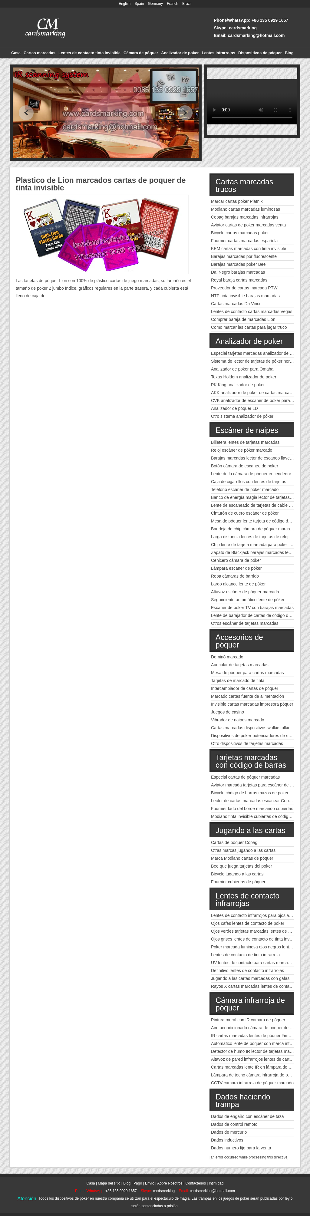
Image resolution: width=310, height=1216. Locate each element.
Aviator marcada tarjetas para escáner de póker (255, 785)
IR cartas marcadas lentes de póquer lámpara (254, 1035)
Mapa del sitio (109, 1183)
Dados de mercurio (229, 1132)
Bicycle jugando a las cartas (237, 874)
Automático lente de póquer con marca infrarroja (256, 1043)
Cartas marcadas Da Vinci (235, 303)
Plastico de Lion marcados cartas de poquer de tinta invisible (101, 184)
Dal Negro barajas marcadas (238, 272)
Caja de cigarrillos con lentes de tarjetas (248, 481)
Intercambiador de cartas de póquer (244, 688)
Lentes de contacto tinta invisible (89, 53)
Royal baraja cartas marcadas (239, 280)
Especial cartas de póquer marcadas (245, 777)
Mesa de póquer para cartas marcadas (247, 672)
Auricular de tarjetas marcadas (240, 664)
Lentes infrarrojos (218, 53)
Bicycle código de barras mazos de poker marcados (259, 792)
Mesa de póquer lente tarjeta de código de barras (257, 521)
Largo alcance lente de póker (238, 584)
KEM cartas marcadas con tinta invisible (248, 248)
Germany (155, 4)
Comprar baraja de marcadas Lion (243, 319)
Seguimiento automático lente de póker (248, 599)
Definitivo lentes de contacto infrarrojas (247, 970)
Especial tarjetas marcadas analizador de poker (255, 353)
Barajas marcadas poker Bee (238, 264)
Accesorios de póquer (239, 641)
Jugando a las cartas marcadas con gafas (250, 978)
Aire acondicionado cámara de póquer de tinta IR (257, 1027)
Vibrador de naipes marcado (237, 719)
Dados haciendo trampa (243, 1100)
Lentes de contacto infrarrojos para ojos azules (255, 915)
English (124, 4)
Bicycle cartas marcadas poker (240, 232)
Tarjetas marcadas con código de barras (251, 761)
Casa (16, 53)
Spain (139, 4)
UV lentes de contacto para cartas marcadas (253, 962)
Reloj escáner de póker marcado (241, 450)
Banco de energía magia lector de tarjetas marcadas (260, 497)
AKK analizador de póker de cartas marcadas (253, 392)
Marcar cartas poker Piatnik (236, 201)
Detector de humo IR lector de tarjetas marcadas (256, 1051)
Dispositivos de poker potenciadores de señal (253, 735)
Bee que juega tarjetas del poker (241, 866)
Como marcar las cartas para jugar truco (249, 327)
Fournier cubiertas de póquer (238, 881)
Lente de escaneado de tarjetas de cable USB (254, 505)
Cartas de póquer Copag (234, 842)
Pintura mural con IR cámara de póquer (248, 1019)
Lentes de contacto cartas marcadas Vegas (251, 311)
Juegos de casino (227, 712)
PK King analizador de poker (238, 384)
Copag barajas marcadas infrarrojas (245, 217)
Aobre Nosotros (169, 1183)
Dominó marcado (227, 656)
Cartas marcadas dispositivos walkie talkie (250, 727)
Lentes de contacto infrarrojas (247, 899)
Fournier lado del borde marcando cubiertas (252, 808)
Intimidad (216, 1183)
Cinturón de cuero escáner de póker (245, 513)
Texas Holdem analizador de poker (243, 376)
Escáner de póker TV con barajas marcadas (252, 607)
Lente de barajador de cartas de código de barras (257, 615)
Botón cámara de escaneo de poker (244, 465)
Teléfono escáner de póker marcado (245, 489)
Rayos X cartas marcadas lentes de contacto (253, 986)
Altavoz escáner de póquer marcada (245, 591)
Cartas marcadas (39, 53)
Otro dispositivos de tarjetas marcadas (247, 743)
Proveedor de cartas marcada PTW (244, 287)
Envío (149, 1183)
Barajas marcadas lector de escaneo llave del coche (260, 458)
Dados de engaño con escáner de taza (247, 1116)
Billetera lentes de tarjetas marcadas (245, 442)
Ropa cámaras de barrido (235, 576)
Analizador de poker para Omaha (242, 369)
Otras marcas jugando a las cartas (243, 850)
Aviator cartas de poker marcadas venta (248, 224)
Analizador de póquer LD (234, 408)
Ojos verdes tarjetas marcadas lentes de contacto (257, 931)
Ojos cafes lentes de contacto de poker (247, 923)
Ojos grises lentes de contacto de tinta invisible (255, 939)
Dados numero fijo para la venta (241, 1147)
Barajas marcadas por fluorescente (244, 256)
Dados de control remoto (234, 1124)
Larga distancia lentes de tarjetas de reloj (249, 536)
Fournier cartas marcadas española (244, 240)
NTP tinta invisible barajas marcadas (245, 295)
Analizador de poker (180, 53)
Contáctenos (196, 1183)
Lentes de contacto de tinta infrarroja (245, 954)
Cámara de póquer (141, 53)
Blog (289, 53)
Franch (172, 4)
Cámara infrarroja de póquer (250, 1004)
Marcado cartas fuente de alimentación (247, 696)
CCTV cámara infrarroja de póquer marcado (252, 1082)
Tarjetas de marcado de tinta (238, 680)
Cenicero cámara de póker (236, 560)
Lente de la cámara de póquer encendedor (251, 473)
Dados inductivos (227, 1140)
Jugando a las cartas (250, 830)
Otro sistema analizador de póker (242, 416)
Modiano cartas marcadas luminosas (245, 209)
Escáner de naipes (247, 430)
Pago (138, 1183)
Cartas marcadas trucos (244, 185)
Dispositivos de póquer (260, 53)
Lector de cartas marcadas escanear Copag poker (258, 800)
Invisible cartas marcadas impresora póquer (252, 704)
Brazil (186, 4)
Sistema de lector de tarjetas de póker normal (253, 361)
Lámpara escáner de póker (236, 568)
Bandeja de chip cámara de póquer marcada (253, 528)
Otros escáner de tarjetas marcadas (245, 623)
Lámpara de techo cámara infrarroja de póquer (255, 1075)
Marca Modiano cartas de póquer (242, 858)
